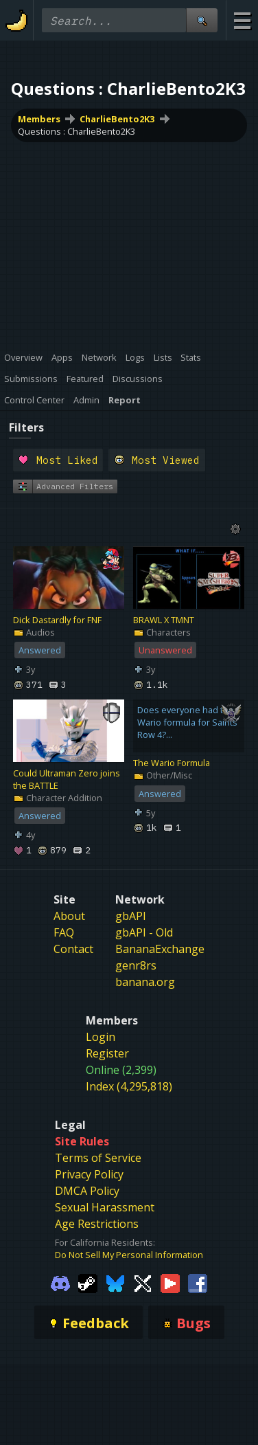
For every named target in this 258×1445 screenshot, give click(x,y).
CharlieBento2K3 (117, 119)
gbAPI (130, 915)
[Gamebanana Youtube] (170, 1282)
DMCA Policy (87, 1190)
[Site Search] (202, 20)
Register (107, 1053)
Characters (162, 632)
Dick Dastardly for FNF (57, 620)
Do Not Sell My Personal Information (129, 1254)
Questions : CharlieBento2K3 (76, 131)
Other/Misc (162, 775)
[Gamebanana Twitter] (143, 1282)
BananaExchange (159, 948)
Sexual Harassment (104, 1207)
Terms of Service (98, 1157)
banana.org (145, 981)
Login (100, 1036)
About (69, 915)
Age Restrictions (97, 1223)
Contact (73, 948)
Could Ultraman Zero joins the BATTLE (66, 779)
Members (39, 119)
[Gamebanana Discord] (60, 1282)
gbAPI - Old (144, 932)
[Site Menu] (242, 20)
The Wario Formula (171, 763)
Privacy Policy (89, 1174)
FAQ (64, 932)
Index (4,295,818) (129, 1086)
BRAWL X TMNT (163, 620)
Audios (34, 632)
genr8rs (135, 965)
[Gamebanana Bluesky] (115, 1282)
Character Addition (57, 798)
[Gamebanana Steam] (88, 1282)
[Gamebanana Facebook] (198, 1282)
